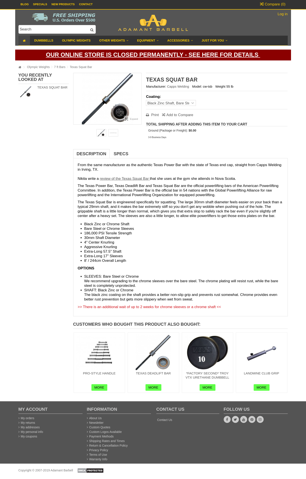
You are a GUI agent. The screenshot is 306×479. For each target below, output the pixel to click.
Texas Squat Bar (52, 87)
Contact (86, 4)
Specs (121, 153)
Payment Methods (101, 436)
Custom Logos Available (105, 432)
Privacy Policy (98, 450)
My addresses (30, 427)
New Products (63, 4)
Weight (220, 86)
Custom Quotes (99, 427)
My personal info (32, 432)
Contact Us (164, 420)
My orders (27, 418)
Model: (197, 86)
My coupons (29, 436)
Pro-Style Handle (99, 373)
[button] (214, 40)
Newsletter (96, 422)
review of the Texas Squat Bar (125, 179)
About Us (95, 418)
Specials (40, 4)
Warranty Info (98, 459)
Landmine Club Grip (261, 373)
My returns (28, 422)
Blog (25, 4)
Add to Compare (179, 115)
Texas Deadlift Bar (153, 373)
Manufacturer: (156, 86)
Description (91, 153)
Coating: (154, 97)
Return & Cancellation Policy (108, 445)
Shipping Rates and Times (107, 441)
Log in (282, 14)
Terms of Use (98, 454)
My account (33, 409)
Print (154, 115)
